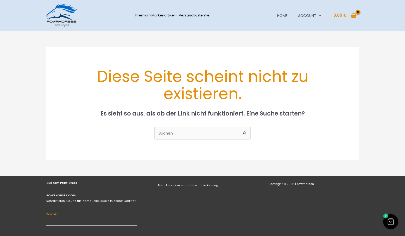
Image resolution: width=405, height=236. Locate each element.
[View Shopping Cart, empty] (345, 15)
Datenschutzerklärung (202, 185)
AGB (160, 185)
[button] (318, 15)
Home (282, 15)
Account (309, 15)
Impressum (174, 185)
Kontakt (52, 214)
